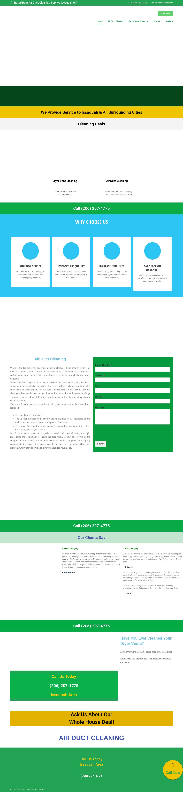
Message (99, 407)
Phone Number (103, 365)
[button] (165, 13)
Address (100, 375)
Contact (157, 21)
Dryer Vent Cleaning (138, 21)
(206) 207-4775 (64, 685)
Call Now (173, 772)
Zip (97, 386)
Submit (100, 443)
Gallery (169, 21)
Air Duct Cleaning (116, 21)
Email (99, 396)
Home (100, 21)
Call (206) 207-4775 (91, 208)
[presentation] (114, 436)
